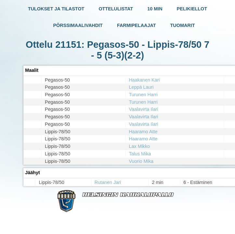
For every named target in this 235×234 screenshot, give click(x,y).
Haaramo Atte (143, 131)
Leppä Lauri (141, 87)
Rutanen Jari (108, 182)
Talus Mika (140, 153)
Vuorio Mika (141, 161)
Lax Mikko (139, 146)
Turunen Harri (143, 94)
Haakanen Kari (144, 80)
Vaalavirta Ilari (143, 109)
